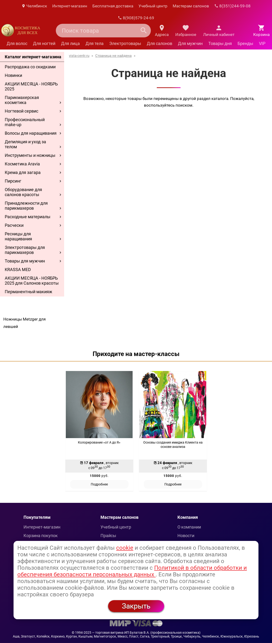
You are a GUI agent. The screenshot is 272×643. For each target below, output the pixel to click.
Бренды (245, 43)
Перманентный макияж (28, 291)
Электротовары (125, 43)
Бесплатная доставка (112, 6)
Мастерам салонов (191, 6)
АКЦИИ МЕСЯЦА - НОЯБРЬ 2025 (31, 86)
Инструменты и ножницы (30, 155)
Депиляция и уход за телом (25, 144)
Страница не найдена (113, 56)
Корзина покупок (41, 535)
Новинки (13, 75)
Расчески (14, 225)
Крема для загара (23, 172)
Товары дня (220, 43)
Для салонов (159, 43)
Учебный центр (152, 6)
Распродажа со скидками (30, 66)
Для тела (95, 43)
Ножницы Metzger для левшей (24, 323)
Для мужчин (190, 43)
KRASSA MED (18, 269)
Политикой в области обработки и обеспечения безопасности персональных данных (132, 571)
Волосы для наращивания (31, 133)
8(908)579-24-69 (136, 17)
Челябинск (34, 6)
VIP (262, 43)
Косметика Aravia (22, 163)
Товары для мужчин (25, 260)
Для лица (70, 43)
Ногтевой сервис (21, 111)
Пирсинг (13, 180)
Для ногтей (44, 43)
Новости (185, 535)
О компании (189, 526)
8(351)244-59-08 (232, 6)
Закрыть (136, 606)
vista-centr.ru (79, 56)
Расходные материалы (27, 216)
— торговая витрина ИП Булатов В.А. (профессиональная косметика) (146, 632)
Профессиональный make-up (25, 122)
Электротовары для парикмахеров (25, 250)
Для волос (17, 43)
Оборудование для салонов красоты (23, 192)
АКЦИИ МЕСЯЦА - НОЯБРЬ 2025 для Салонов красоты (32, 281)
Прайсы (108, 535)
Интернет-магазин (69, 6)
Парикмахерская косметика (22, 100)
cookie (124, 547)
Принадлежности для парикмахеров (26, 206)
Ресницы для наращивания (18, 236)
